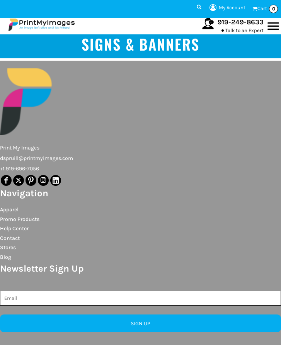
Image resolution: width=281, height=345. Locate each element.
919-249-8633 (241, 22)
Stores (8, 247)
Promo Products (19, 219)
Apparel (9, 209)
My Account (226, 7)
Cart (267, 9)
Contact (10, 238)
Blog (5, 257)
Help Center (14, 228)
